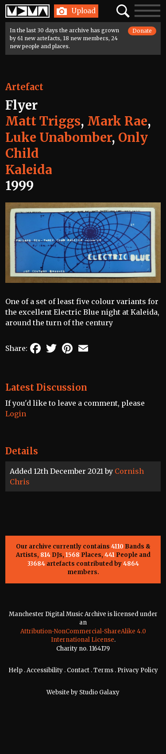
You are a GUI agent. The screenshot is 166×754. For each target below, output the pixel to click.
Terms (103, 670)
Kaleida (28, 170)
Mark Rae (117, 121)
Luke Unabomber (58, 137)
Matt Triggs (43, 121)
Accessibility (45, 670)
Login (15, 413)
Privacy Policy (137, 670)
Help (15, 670)
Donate (142, 30)
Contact (78, 670)
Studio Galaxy (99, 692)
